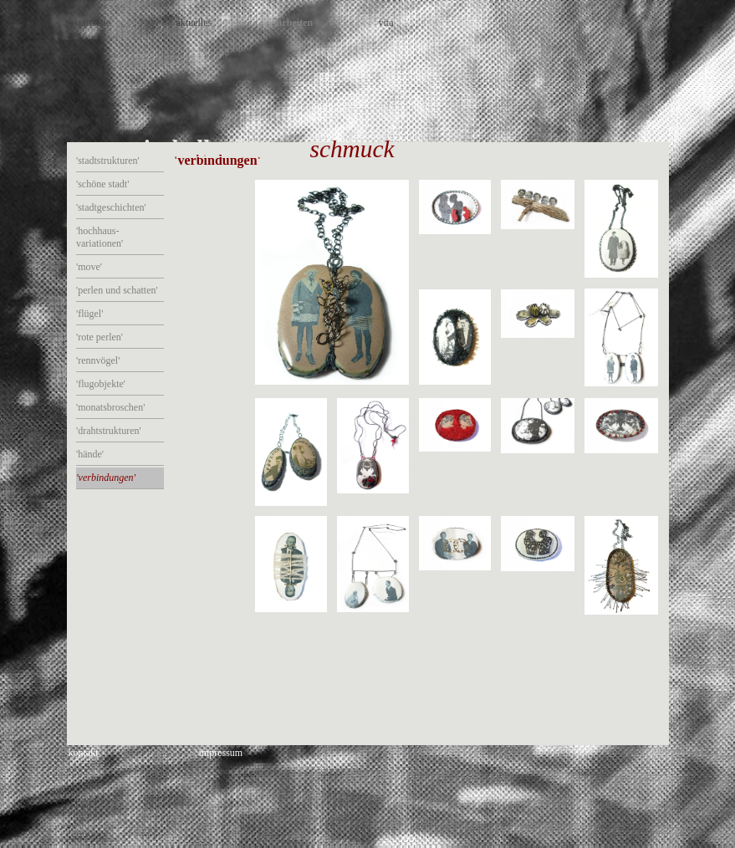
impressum (221, 753)
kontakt (84, 753)
